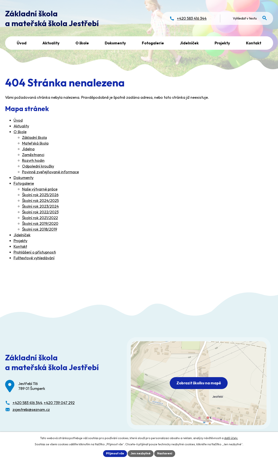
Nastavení (164, 453)
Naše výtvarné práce (39, 189)
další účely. (231, 438)
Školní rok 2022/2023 (40, 212)
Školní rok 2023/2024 (40, 206)
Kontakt (253, 43)
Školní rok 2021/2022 (40, 217)
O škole (82, 43)
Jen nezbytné (141, 453)
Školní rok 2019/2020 (40, 223)
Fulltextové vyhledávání (34, 257)
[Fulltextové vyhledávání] (248, 18)
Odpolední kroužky (38, 166)
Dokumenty (115, 43)
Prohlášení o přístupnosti (35, 252)
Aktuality (51, 43)
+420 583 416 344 (27, 402)
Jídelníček (189, 43)
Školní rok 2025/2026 (40, 194)
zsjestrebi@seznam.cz (31, 409)
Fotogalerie (153, 43)
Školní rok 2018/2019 (39, 229)
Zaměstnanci (33, 154)
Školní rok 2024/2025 (40, 200)
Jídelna (28, 149)
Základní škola (34, 137)
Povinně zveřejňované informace (50, 171)
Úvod (22, 43)
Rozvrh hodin (33, 160)
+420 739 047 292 (59, 402)
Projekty (222, 43)
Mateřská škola (35, 143)
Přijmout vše (115, 453)
